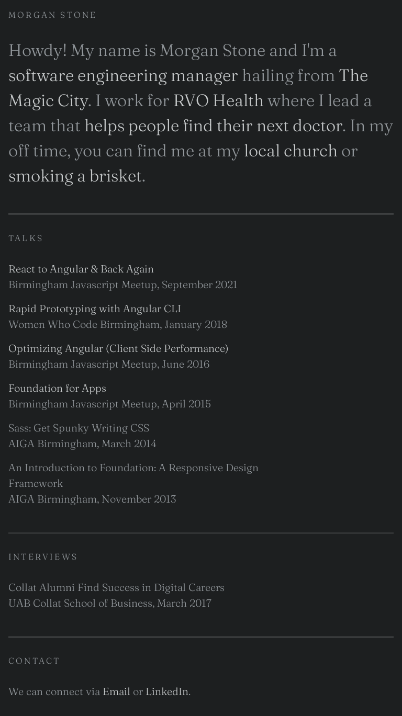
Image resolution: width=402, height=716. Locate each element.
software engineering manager (123, 75)
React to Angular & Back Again (81, 268)
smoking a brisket (75, 175)
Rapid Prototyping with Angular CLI (94, 308)
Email (116, 691)
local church (291, 150)
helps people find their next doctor (213, 125)
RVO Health (218, 100)
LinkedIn (167, 691)
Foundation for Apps (57, 387)
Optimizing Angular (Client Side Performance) (118, 348)
